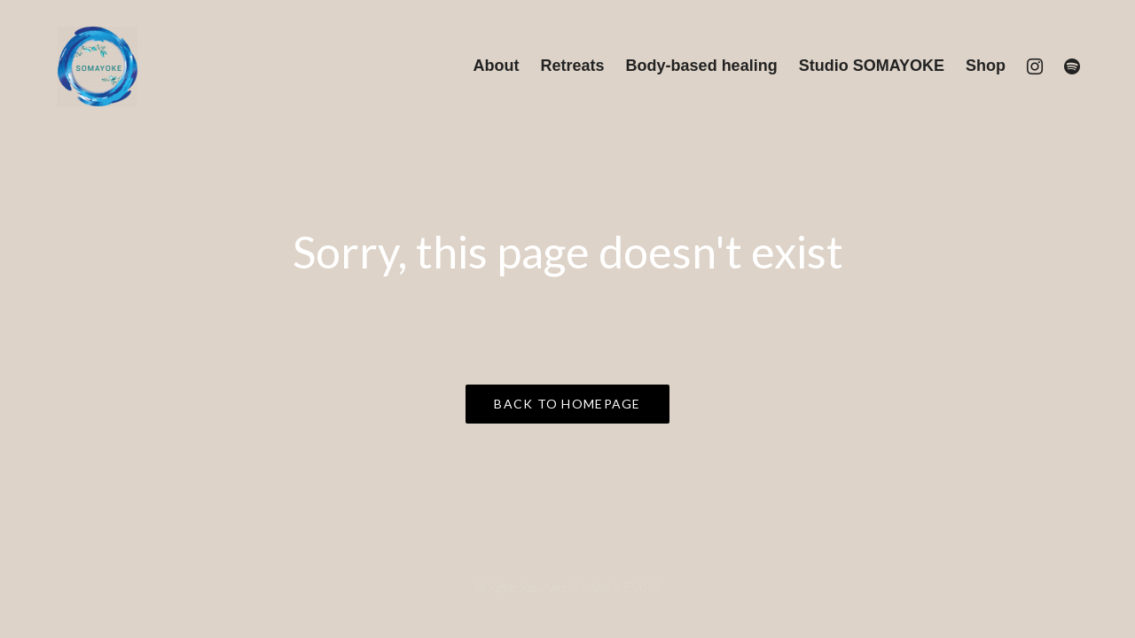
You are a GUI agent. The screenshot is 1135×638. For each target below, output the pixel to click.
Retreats (573, 65)
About (497, 65)
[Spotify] (1072, 66)
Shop (986, 65)
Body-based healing (702, 65)
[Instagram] (1034, 66)
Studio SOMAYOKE (871, 65)
